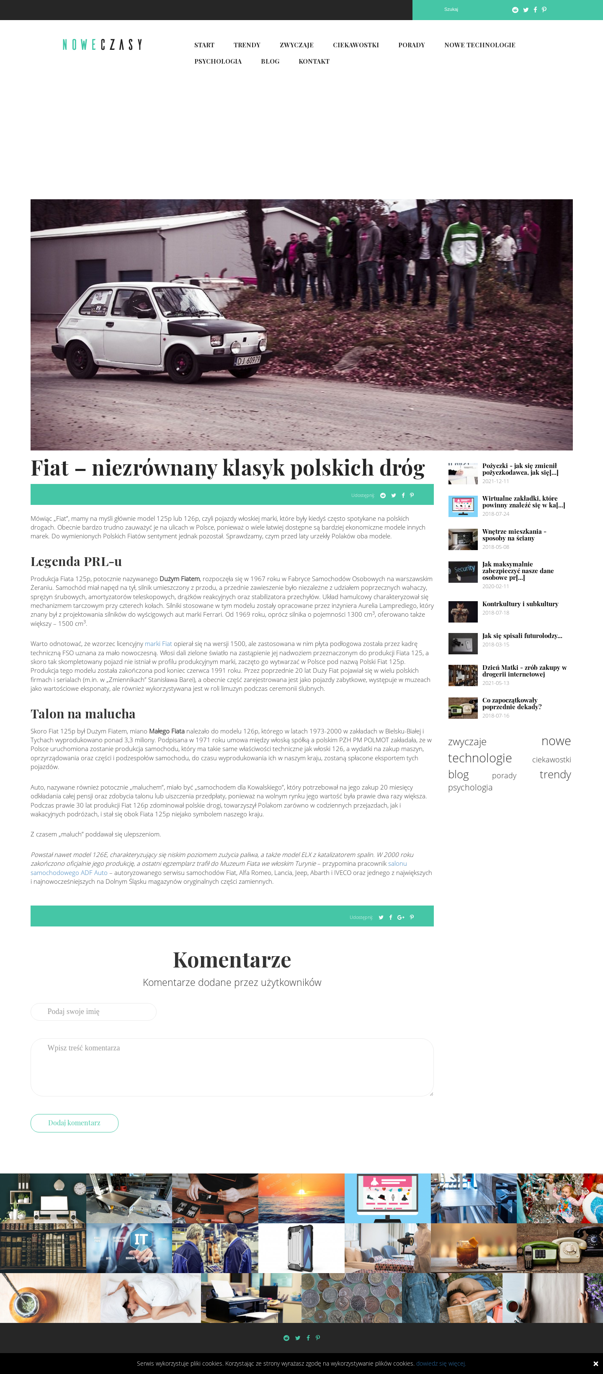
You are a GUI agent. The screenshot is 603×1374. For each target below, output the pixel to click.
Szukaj (451, 9)
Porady (411, 45)
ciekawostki (551, 759)
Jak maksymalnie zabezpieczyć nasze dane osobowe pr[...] (518, 571)
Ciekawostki (356, 45)
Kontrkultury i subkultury (520, 603)
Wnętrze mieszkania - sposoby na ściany (514, 534)
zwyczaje (467, 741)
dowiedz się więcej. (441, 1363)
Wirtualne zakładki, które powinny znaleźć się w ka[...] (523, 501)
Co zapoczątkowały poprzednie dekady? (512, 703)
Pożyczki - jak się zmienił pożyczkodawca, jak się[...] (520, 469)
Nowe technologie (479, 45)
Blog (270, 61)
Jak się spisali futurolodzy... (522, 635)
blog (458, 774)
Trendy (247, 45)
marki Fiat (158, 643)
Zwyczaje (297, 45)
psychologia (470, 787)
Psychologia (218, 61)
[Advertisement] (301, 136)
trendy (555, 774)
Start (204, 45)
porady (504, 775)
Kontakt (314, 61)
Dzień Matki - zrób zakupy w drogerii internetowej (524, 670)
